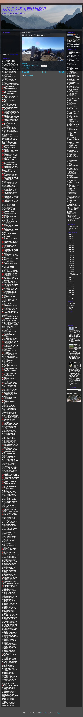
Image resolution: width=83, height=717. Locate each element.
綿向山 (6, 492)
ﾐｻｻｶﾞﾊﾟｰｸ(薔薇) (72, 193)
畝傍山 (5, 677)
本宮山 (6, 79)
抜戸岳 (6, 416)
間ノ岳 (7, 324)
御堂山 (7, 139)
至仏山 (7, 241)
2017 (70, 277)
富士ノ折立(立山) (9, 549)
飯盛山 (5, 606)
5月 (71, 265)
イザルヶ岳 (7, 427)
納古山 (6, 437)
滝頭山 (5, 573)
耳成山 (4, 705)
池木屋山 (6, 626)
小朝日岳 (8, 196)
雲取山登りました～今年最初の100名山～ (34, 35)
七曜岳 (5, 669)
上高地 (70, 150)
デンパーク (71, 87)
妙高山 (7, 284)
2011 (70, 290)
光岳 (7, 429)
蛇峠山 (6, 431)
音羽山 (5, 692)
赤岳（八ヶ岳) (9, 483)
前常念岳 (8, 423)
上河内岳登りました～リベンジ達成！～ (77, 329)
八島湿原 (71, 192)
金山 (5, 130)
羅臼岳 (7, 119)
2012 (70, 288)
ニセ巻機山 (8, 246)
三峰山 (6, 71)
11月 (71, 255)
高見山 (5, 675)
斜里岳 (7, 117)
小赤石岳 (8, 345)
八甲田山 (8, 151)
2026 (70, 234)
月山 (7, 192)
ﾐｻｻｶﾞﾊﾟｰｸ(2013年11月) (74, 124)
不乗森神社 (71, 168)
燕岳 (5, 315)
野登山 (6, 359)
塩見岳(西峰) (9, 378)
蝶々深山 (7, 585)
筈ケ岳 (5, 602)
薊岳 (5, 651)
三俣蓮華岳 (8, 74)
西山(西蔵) (6, 84)
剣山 (7, 291)
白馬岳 (7, 389)
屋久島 (70, 86)
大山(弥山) (8, 329)
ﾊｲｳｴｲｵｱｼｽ (71, 154)
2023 (70, 241)
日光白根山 (8, 230)
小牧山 (6, 517)
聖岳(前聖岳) (9, 451)
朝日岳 (11, 216)
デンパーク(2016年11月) (74, 108)
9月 (71, 259)
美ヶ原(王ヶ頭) (9, 159)
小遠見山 (6, 281)
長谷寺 (69, 220)
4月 (71, 267)
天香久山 (5, 702)
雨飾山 (7, 273)
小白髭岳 (6, 644)
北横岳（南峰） (8, 543)
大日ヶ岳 (6, 408)
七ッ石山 (6, 311)
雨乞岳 (6, 495)
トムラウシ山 (9, 100)
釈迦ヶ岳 (6, 632)
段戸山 (6, 409)
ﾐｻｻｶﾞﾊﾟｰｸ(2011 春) (73, 165)
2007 (70, 298)
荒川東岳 (8, 341)
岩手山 (7, 154)
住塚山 (5, 673)
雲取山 (7, 308)
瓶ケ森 (6, 292)
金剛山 (5, 679)
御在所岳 (6, 588)
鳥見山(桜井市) (6, 695)
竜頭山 (6, 103)
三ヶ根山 (7, 142)
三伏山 (6, 382)
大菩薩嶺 (8, 312)
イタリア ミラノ (73, 95)
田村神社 (71, 73)
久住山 (7, 177)
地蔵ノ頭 (6, 282)
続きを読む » (25, 63)
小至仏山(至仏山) (10, 238)
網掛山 (6, 534)
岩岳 (5, 133)
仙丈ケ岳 (8, 398)
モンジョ (71, 64)
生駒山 (4, 697)
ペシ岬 (70, 78)
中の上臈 (71, 91)
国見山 (5, 672)
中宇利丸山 (7, 131)
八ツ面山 (6, 657)
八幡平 (7, 155)
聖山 (5, 610)
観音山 (5, 592)
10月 (71, 257)
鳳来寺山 (6, 589)
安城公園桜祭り (72, 103)
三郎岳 (5, 687)
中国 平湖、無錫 (73, 93)
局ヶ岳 (5, 566)
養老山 (6, 497)
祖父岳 (6, 78)
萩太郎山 (6, 561)
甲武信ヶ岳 (8, 348)
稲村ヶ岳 (6, 636)
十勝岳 (9, 86)
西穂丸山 (7, 64)
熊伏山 (6, 457)
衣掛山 (6, 434)
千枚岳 (6, 354)
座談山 (6, 61)
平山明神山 (7, 182)
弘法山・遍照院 (72, 196)
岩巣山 (6, 628)
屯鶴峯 (69, 213)
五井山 (7, 136)
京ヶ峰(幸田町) (7, 532)
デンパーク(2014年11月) (74, 111)
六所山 (5, 620)
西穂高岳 (6, 65)
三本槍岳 (11, 213)
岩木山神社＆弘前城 (73, 89)
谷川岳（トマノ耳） (10, 258)
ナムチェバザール (73, 62)
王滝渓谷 (70, 212)
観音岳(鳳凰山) (9, 370)
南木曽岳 (6, 406)
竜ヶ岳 (6, 513)
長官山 (6, 122)
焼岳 (7, 474)
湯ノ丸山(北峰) (7, 233)
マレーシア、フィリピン (74, 98)
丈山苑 (70, 190)
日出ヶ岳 (7, 685)
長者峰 (6, 441)
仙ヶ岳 (6, 494)
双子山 (6, 397)
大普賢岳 (6, 671)
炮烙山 (5, 618)
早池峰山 (8, 150)
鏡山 (5, 405)
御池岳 (6, 559)
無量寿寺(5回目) (72, 119)
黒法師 (6, 189)
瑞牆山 (7, 352)
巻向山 (5, 650)
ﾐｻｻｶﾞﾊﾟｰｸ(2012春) (73, 147)
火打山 (7, 287)
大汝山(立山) (8, 552)
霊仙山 (6, 459)
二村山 (6, 207)
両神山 (7, 299)
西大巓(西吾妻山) (10, 201)
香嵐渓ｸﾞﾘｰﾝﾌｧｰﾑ (73, 163)
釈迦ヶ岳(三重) (7, 505)
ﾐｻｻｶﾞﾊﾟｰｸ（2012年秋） (74, 139)
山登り (27, 68)
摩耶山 (5, 567)
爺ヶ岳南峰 (7, 322)
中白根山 (6, 323)
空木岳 (7, 445)
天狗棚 (5, 560)
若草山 (5, 649)
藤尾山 (5, 571)
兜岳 (5, 666)
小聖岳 (7, 449)
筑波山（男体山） (10, 261)
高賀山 (6, 471)
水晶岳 (7, 337)
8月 (71, 261)
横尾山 (6, 438)
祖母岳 (6, 76)
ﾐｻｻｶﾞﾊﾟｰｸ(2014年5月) (74, 116)
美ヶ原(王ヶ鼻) (9, 157)
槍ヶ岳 (7, 424)
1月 (71, 271)
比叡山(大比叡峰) (8, 529)
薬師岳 (7, 276)
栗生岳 (6, 127)
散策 (70, 309)
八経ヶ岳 (7, 664)
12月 (71, 253)
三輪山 (4, 699)
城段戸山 (6, 617)
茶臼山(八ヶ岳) (8, 97)
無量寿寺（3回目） (73, 145)
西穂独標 (7, 69)
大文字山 (6, 547)
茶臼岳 (11, 219)
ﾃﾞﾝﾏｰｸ (70, 137)
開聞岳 (7, 174)
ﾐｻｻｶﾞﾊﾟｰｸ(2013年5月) (74, 129)
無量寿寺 (71, 203)
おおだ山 (6, 528)
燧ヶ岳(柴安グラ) (10, 242)
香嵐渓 (70, 204)
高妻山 (7, 288)
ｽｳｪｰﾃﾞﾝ (70, 138)
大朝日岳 (8, 193)
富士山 (6, 511)
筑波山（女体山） (10, 263)
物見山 (6, 545)
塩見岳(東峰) (9, 375)
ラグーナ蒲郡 (72, 186)
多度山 (6, 508)
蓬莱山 (6, 448)
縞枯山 (6, 539)
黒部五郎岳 (8, 334)
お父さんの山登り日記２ (24, 8)
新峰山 (6, 527)
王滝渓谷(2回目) (72, 209)
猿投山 (6, 661)
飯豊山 (7, 199)
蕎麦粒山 (6, 271)
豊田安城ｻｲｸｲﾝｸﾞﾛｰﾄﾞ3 (74, 175)
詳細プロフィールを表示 (73, 46)
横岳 (7, 463)
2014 (70, 284)
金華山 (6, 105)
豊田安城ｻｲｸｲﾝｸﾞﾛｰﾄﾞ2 (74, 180)
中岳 (7, 175)
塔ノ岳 (6, 307)
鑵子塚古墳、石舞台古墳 (74, 218)
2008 (70, 296)
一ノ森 (6, 289)
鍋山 (5, 568)
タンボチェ (71, 60)
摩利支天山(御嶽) (9, 581)
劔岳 (7, 274)
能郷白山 (6, 415)
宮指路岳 (6, 564)
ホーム (44, 72)
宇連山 (6, 473)
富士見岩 (6, 501)
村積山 (5, 633)
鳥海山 (7, 111)
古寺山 (7, 197)
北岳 (7, 419)
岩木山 (7, 112)
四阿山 (7, 383)
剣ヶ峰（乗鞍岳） (9, 514)
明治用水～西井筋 (73, 160)
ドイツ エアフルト (73, 100)
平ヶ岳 (7, 225)
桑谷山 (7, 143)
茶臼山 (7, 170)
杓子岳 (6, 388)
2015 (70, 282)
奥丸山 (6, 426)
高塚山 (6, 270)
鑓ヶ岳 (6, 386)
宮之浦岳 (8, 126)
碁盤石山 (6, 357)
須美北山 (6, 499)
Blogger (59, 712)
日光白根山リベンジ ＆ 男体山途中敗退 (77, 346)
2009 (70, 294)
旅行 (70, 307)
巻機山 (7, 245)
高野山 (69, 216)
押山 (5, 266)
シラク (76, 34)
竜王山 (6, 466)
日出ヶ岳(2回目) (8, 654)
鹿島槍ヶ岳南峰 (9, 318)
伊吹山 (7, 475)
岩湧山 (5, 639)
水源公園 (71, 135)
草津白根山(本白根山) (11, 113)
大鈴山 (6, 183)
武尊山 (7, 254)
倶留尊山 (6, 624)
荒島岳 (7, 477)
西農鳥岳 (6, 326)
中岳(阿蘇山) (9, 147)
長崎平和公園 (71, 207)
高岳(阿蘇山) (9, 145)
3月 (71, 269)
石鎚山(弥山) (9, 296)
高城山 (5, 690)
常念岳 (7, 422)
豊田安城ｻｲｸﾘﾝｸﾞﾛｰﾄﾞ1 (74, 182)
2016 (70, 279)
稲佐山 (5, 607)
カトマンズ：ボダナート (74, 65)
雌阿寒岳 (8, 116)
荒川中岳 (8, 342)
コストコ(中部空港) (73, 106)
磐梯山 (7, 200)
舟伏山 (6, 413)
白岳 (5, 277)
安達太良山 (8, 211)
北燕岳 (6, 314)
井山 (5, 356)
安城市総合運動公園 (73, 177)
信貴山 (5, 647)
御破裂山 (6, 691)
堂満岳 (6, 433)
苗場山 (7, 249)
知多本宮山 (6, 596)
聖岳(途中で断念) (8, 453)
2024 (70, 238)
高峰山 (5, 688)
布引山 (6, 320)
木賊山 (6, 350)
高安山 (5, 646)
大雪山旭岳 (10, 88)
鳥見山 (4, 694)
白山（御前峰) (9, 486)
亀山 (5, 622)
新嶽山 (6, 525)
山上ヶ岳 (6, 676)
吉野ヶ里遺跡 (71, 208)
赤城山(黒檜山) (9, 252)
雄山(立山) (7, 555)
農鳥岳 (6, 327)
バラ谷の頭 (7, 188)
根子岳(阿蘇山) (9, 180)
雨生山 (6, 128)
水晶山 (6, 208)
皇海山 (7, 250)
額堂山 (6, 209)
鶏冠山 (6, 390)
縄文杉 (70, 85)
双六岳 (6, 72)
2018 (70, 251)
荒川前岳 (8, 344)
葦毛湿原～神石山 (72, 393)
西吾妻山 (9, 108)
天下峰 (5, 615)
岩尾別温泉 (71, 76)
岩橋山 (5, 631)
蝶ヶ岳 (6, 420)
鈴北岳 (6, 557)
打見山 (6, 447)
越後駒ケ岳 (8, 227)
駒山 (5, 267)
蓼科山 (6, 577)
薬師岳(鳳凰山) (9, 368)
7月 (71, 263)
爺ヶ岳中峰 (7, 316)
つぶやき (71, 305)
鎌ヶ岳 (5, 595)
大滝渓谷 (71, 123)
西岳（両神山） (8, 303)
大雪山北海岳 (10, 91)
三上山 (6, 411)
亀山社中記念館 (72, 205)
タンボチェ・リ (8, 80)
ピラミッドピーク (8, 67)
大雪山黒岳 (9, 93)
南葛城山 (6, 638)
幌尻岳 (8, 96)
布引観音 (71, 51)
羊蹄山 (7, 166)
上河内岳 (6, 221)
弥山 (5, 665)
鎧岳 (5, 668)
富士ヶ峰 (6, 467)
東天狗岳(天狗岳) (8, 360)
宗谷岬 (70, 80)
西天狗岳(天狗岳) (8, 363)
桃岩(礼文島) (72, 79)
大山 (5, 522)
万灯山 (5, 613)
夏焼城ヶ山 (7, 470)
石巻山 (6, 502)
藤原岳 (5, 590)
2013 (70, 286)
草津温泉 (71, 82)
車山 (6, 586)
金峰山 (7, 353)
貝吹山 (4, 698)
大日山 (6, 204)
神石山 (6, 63)
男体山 (9, 123)
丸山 (5, 339)
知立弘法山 (71, 121)
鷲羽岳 (7, 338)
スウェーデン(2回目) (73, 127)
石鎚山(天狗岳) (9, 294)
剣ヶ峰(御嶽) (8, 583)
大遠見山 (6, 280)
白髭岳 (5, 643)
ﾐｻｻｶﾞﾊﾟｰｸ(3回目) (73, 188)
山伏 (5, 104)
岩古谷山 (6, 468)
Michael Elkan (43, 712)
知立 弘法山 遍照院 (73, 68)
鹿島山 (6, 185)
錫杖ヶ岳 (6, 518)
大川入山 (8, 460)
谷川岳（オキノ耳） (10, 255)
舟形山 (6, 60)
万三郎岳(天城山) (10, 365)
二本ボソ (6, 625)
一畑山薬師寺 (72, 185)
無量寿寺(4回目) (72, 132)
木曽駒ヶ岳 (8, 488)
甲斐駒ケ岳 (8, 394)
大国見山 (6, 658)
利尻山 (7, 120)
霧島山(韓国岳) (9, 171)
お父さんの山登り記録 (13, 54)
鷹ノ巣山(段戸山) (10, 134)
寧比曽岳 (7, 83)
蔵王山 (7, 167)
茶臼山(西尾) (7, 614)
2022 (70, 243)
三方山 (6, 498)
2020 (70, 247)
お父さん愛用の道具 (73, 226)
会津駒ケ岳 (8, 223)
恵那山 (6, 548)
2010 (70, 292)
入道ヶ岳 (8, 520)
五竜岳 (7, 278)
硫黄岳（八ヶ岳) (10, 478)
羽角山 (6, 536)
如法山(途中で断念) (8, 640)
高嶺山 (6, 440)
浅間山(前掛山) (9, 509)
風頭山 (6, 205)
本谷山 (6, 381)
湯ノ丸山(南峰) (7, 236)
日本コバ (6, 436)
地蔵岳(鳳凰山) (9, 373)
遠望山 (5, 611)
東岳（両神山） (8, 300)
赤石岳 (7, 346)
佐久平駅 (71, 75)
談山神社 (70, 215)
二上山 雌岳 (7, 683)
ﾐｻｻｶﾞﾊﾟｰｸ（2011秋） (74, 156)
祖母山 (7, 178)
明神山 (6, 412)
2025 (70, 236)
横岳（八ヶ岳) (9, 481)
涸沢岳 (6, 392)
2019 (70, 249)
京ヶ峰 (5, 578)
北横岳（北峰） (8, 540)
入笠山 (6, 556)
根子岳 (6, 385)
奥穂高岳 (8, 393)
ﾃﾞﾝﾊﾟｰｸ (70, 134)
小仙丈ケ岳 (8, 401)
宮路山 (9, 107)
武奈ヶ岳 (6, 456)
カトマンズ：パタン (73, 58)
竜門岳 (5, 653)
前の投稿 (61, 72)
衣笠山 (5, 574)
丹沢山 (7, 305)
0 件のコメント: (35, 65)
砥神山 (7, 138)
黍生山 (5, 604)
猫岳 (5, 504)
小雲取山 (6, 309)
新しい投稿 (25, 72)
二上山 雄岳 (7, 680)
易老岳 (6, 430)
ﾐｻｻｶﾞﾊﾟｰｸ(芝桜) (72, 200)
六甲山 (5, 580)
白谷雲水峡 (71, 83)
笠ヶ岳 (7, 417)
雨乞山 (6, 524)
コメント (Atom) (29, 75)
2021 (70, 245)
